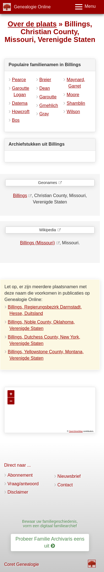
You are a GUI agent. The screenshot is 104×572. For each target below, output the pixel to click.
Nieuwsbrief (69, 476)
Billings (20, 195)
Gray (44, 113)
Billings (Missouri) (37, 242)
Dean (44, 88)
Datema (19, 103)
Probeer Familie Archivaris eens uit (50, 542)
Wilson (73, 111)
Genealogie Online (32, 6)
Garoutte (48, 96)
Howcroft (20, 111)
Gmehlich (48, 105)
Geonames (47, 182)
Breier (45, 79)
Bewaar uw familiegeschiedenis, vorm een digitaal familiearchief (50, 523)
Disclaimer (17, 492)
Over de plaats (32, 24)
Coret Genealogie (21, 564)
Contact (65, 485)
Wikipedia (47, 230)
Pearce (19, 79)
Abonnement (20, 475)
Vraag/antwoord (23, 483)
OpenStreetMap (76, 431)
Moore (73, 94)
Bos (16, 120)
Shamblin (76, 103)
